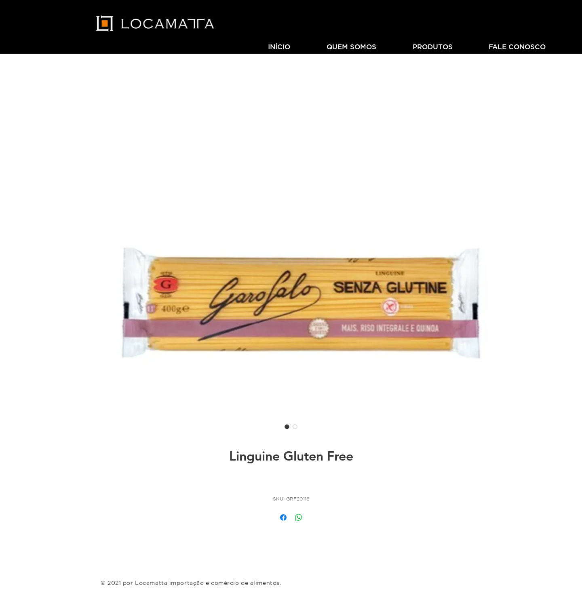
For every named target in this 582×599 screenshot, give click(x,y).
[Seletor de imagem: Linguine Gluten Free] (287, 427)
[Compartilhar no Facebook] (283, 517)
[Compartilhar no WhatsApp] (299, 517)
